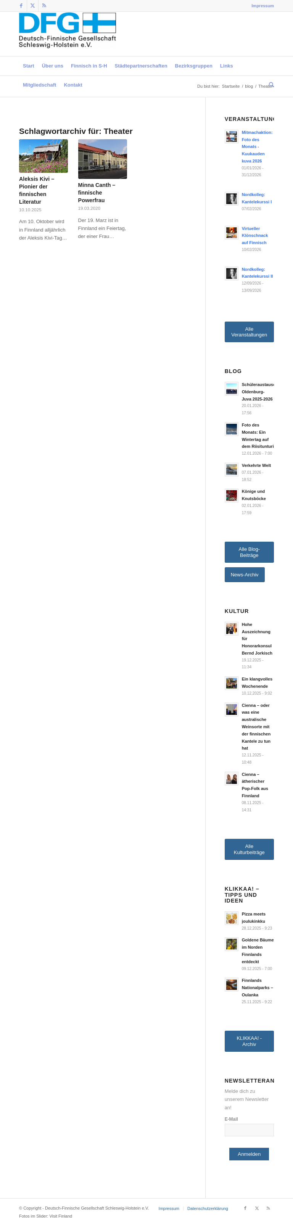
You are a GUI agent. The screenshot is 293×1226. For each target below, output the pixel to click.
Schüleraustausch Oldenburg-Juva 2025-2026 (260, 391)
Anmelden (249, 1154)
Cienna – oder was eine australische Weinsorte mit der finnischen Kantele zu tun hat (256, 727)
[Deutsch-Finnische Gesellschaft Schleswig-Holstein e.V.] (67, 34)
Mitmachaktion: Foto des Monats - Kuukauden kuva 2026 (257, 146)
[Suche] (269, 85)
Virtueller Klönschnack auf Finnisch (255, 235)
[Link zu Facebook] (21, 5)
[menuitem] (261, 6)
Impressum (262, 5)
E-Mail (231, 1119)
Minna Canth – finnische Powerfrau (97, 192)
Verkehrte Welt (256, 465)
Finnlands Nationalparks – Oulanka (257, 987)
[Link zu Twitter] (32, 5)
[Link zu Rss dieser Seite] (44, 5)
